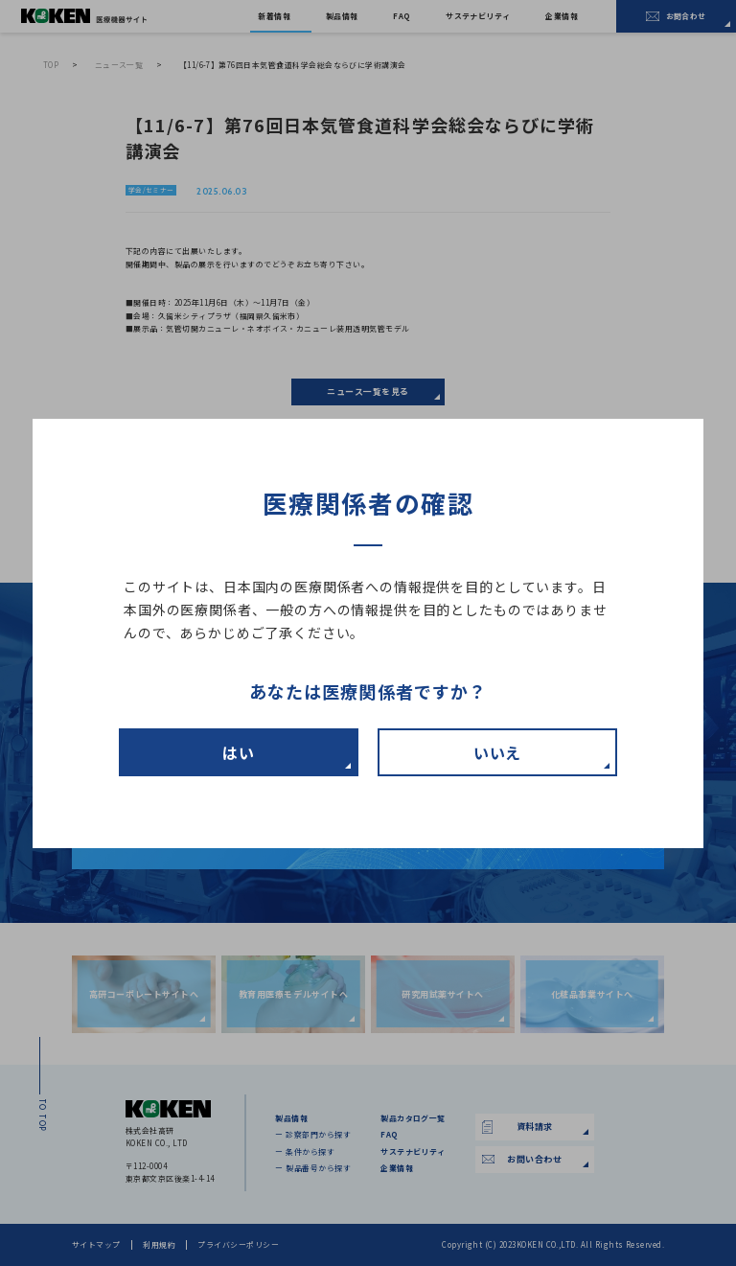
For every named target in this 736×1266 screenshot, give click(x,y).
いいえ (497, 752)
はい (238, 752)
